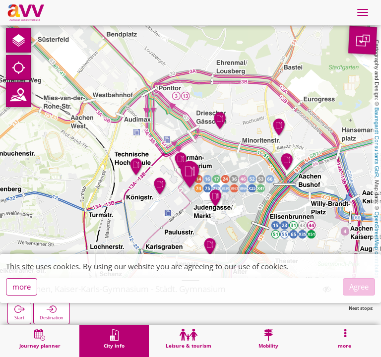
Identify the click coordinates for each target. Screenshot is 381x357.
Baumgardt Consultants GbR (377, 143)
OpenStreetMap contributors (377, 245)
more (21, 287)
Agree (359, 287)
